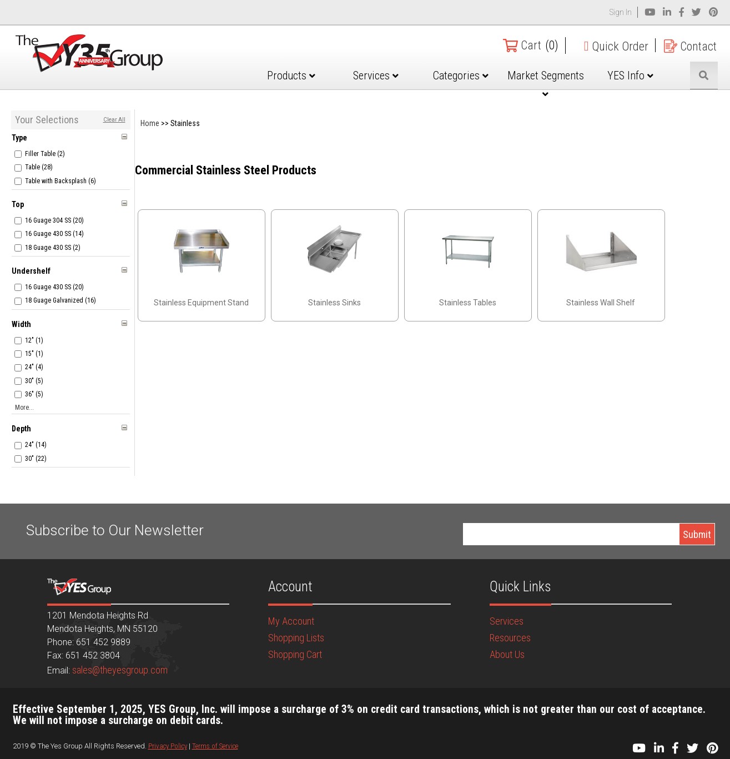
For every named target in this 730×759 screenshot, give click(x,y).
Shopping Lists (296, 638)
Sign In (621, 12)
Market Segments (545, 84)
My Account (291, 621)
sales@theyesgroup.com (120, 670)
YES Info (630, 75)
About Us (507, 654)
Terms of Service (215, 746)
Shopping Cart (295, 654)
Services (376, 75)
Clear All (114, 120)
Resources (510, 638)
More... (24, 407)
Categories (461, 75)
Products (291, 75)
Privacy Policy (167, 746)
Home (149, 123)
